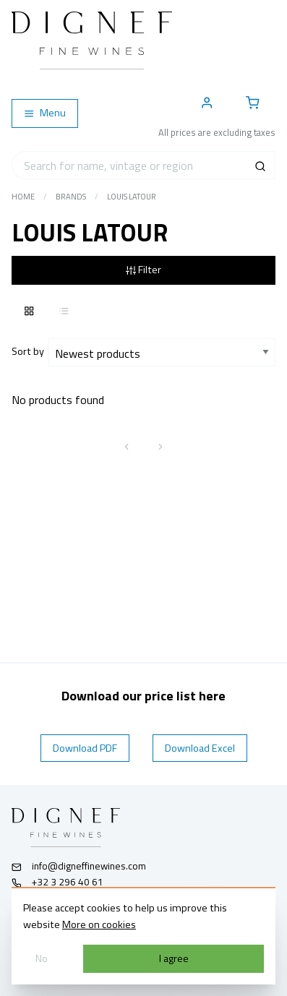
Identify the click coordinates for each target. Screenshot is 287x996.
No (41, 958)
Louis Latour (131, 196)
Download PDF (85, 748)
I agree (174, 958)
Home (23, 196)
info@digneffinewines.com (79, 866)
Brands (71, 196)
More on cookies (99, 924)
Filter (143, 270)
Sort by (30, 351)
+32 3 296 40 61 (57, 882)
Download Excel (200, 748)
